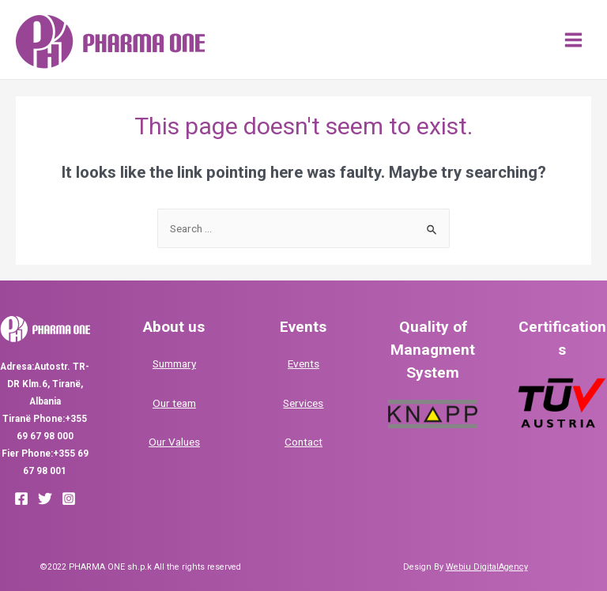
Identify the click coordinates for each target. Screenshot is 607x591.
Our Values (174, 441)
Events (303, 363)
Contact (303, 441)
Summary (174, 363)
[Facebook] (21, 498)
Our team (174, 403)
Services (303, 403)
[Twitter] (45, 498)
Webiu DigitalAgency (487, 567)
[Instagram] (69, 498)
